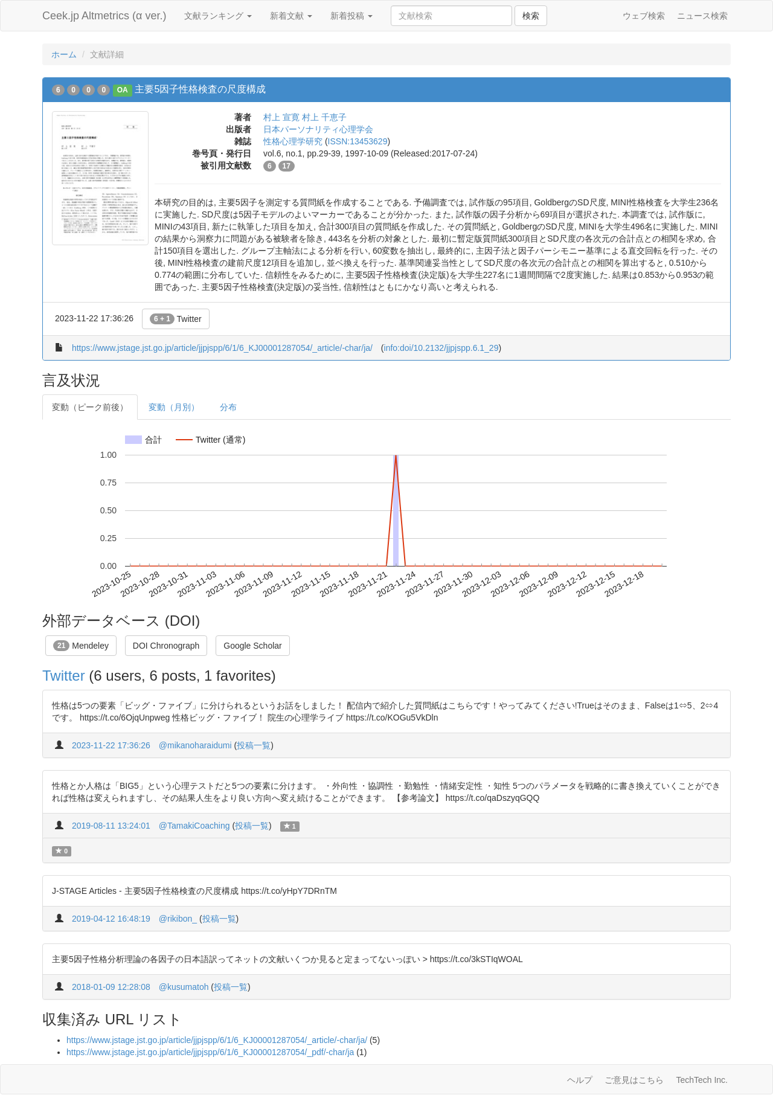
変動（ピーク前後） (90, 407)
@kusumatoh (184, 987)
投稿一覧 (254, 745)
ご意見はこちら (634, 1080)
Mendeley (81, 645)
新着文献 (291, 16)
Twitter (176, 318)
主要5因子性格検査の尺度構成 (200, 89)
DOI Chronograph (166, 645)
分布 (228, 407)
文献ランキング (218, 16)
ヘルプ (579, 1080)
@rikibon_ (178, 918)
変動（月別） (174, 407)
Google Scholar (252, 645)
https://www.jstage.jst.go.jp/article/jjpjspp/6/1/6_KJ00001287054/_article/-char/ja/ (222, 348)
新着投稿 (351, 16)
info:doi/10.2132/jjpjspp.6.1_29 (441, 348)
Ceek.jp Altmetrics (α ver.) (104, 16)
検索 (530, 16)
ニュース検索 (702, 16)
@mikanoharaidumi (195, 745)
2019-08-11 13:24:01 (111, 825)
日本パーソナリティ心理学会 (318, 129)
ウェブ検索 (644, 16)
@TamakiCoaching (194, 825)
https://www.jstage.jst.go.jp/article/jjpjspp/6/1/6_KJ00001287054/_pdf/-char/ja (210, 1052)
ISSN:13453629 (358, 141)
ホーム (64, 54)
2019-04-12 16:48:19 (111, 918)
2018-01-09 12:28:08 (111, 987)
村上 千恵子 (324, 117)
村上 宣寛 (281, 117)
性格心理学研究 (292, 141)
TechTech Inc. (702, 1080)
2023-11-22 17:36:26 (111, 745)
